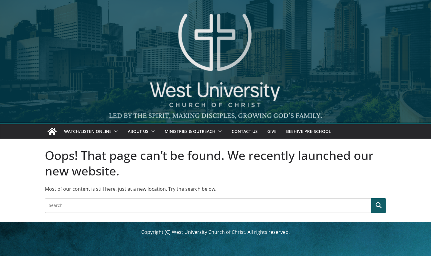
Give (272, 131)
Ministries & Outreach (190, 131)
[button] (115, 131)
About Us (138, 131)
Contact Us (245, 131)
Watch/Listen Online (88, 131)
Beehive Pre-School (308, 131)
